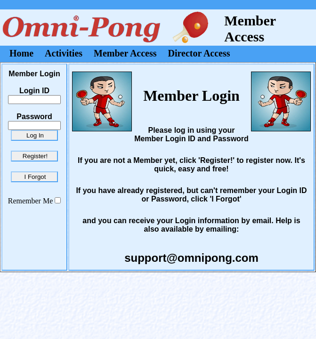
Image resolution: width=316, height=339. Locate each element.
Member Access (125, 53)
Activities (63, 53)
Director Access (199, 53)
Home (21, 53)
